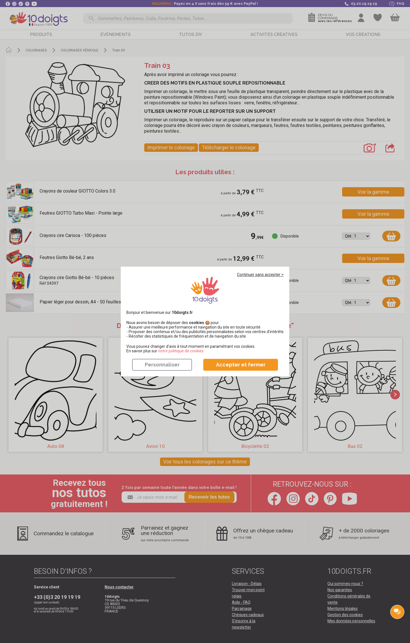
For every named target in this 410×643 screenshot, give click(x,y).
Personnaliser (162, 365)
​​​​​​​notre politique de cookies (181, 351)
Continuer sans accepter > (260, 274)
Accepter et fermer (241, 365)
